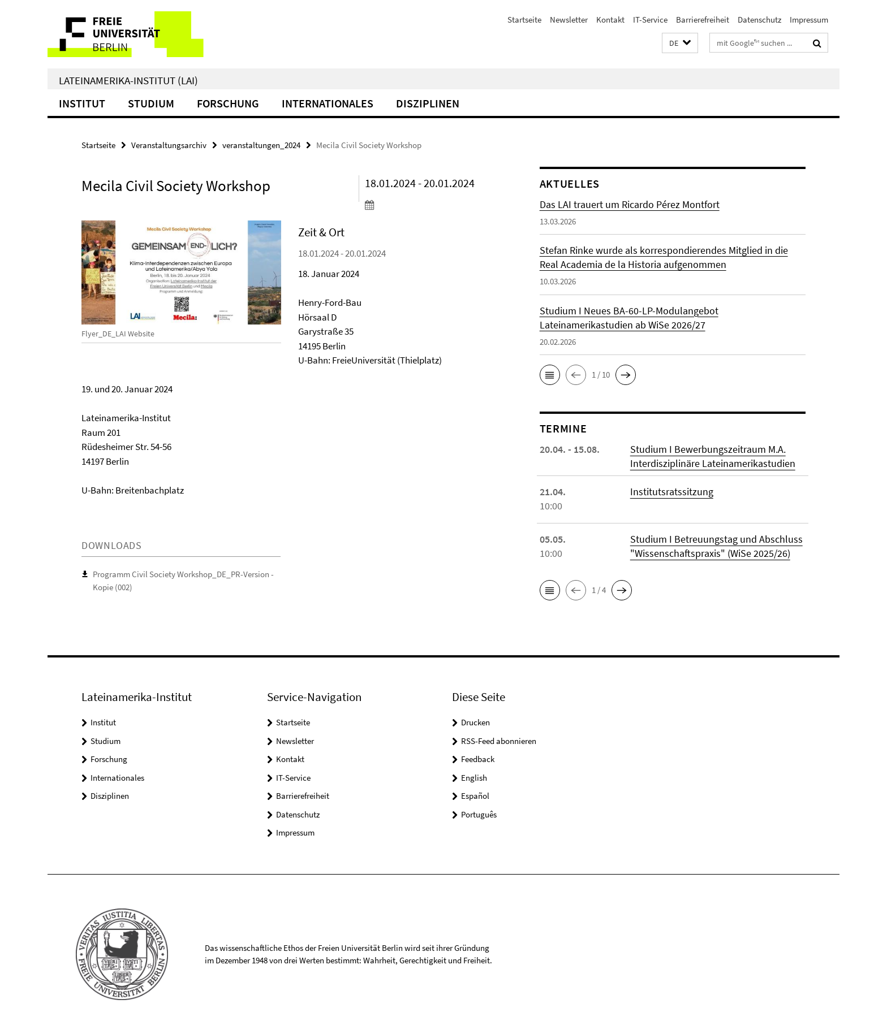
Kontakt (610, 19)
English (474, 777)
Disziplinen (427, 103)
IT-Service (650, 19)
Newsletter (569, 19)
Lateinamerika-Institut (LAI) (128, 80)
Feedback (477, 759)
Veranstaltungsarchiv (168, 145)
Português (479, 814)
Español (475, 795)
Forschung (228, 103)
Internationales (327, 103)
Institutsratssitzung (671, 491)
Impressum (809, 19)
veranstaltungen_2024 (261, 145)
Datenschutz (759, 19)
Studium (151, 103)
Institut (82, 103)
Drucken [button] (475, 722)
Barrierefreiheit (702, 19)
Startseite (524, 19)
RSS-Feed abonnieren (498, 741)
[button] (680, 43)
